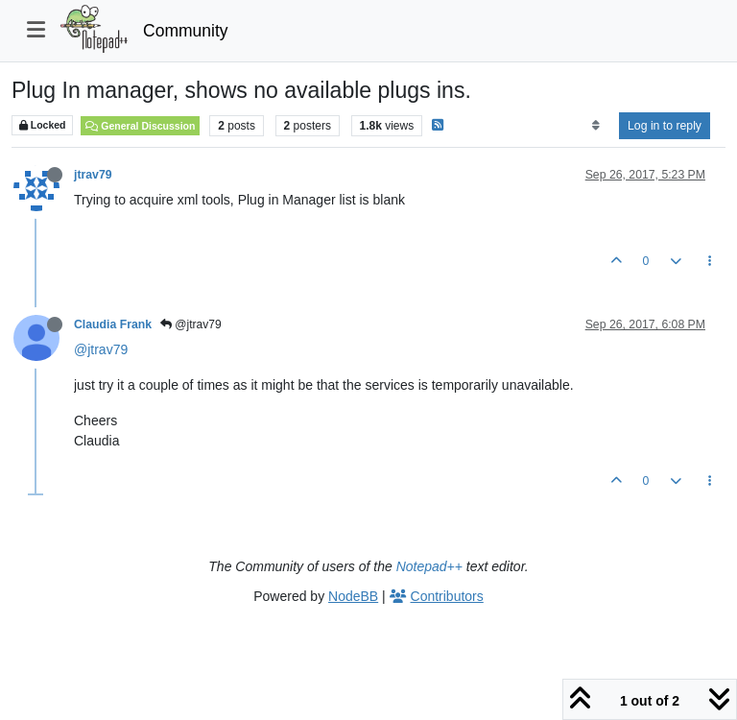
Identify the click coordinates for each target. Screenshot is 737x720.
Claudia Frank (113, 324)
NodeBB (353, 596)
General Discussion (140, 126)
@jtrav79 (191, 324)
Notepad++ (429, 566)
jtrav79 (93, 174)
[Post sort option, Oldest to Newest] (595, 125)
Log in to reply (664, 125)
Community (185, 30)
